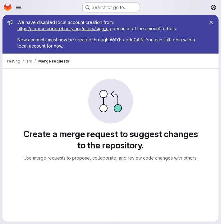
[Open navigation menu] (18, 7)
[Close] (211, 22)
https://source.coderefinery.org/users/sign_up (64, 28)
